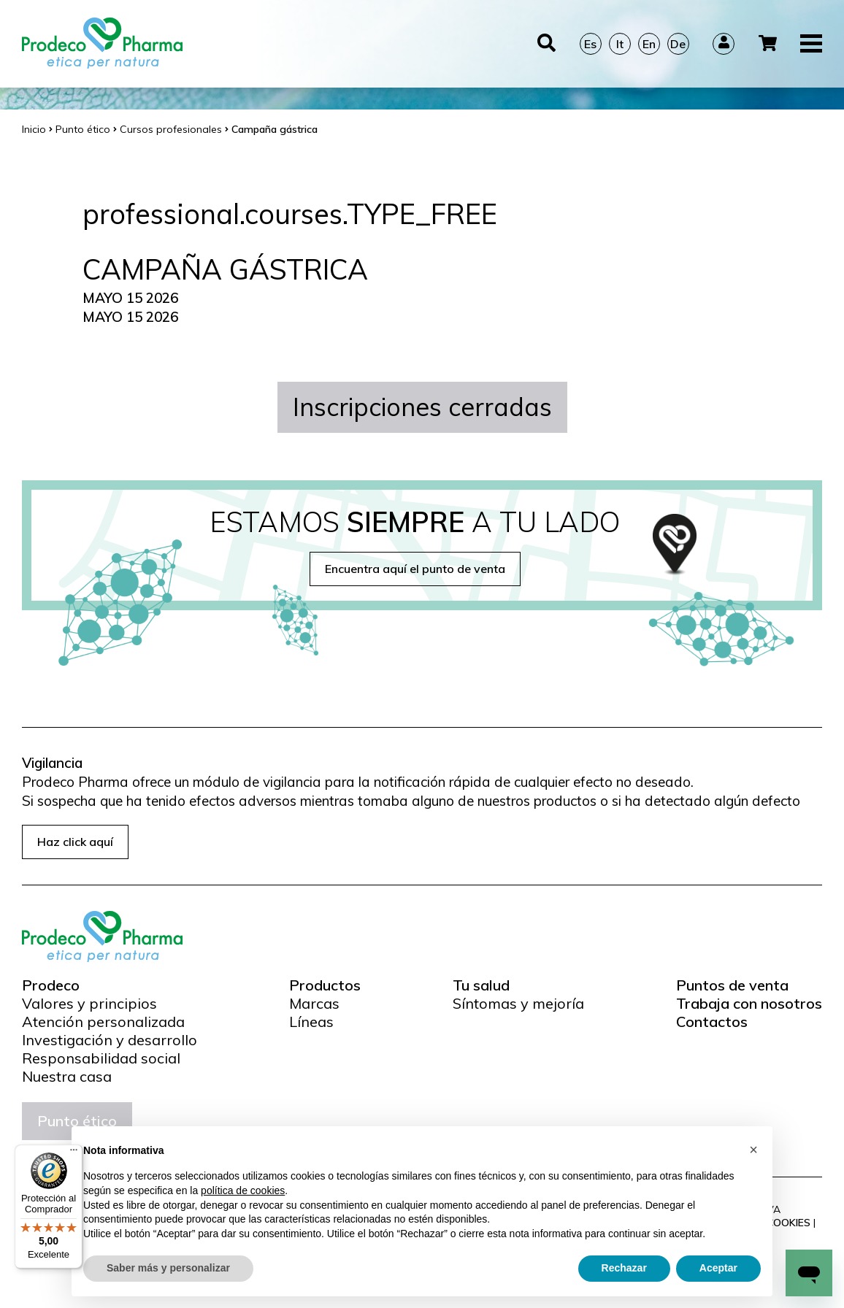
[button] (753, 1149)
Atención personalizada (103, 1022)
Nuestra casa (67, 1076)
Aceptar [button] (718, 1268)
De (678, 43)
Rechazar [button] (624, 1268)
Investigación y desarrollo (109, 1040)
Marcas (314, 1003)
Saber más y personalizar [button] (168, 1268)
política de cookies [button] (243, 1190)
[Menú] (74, 1153)
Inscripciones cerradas (422, 407)
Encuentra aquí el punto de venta (415, 568)
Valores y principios (89, 1003)
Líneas (311, 1022)
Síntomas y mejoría (518, 1003)
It (620, 43)
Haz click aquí (75, 841)
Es (590, 43)
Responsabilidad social (101, 1058)
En (649, 43)
